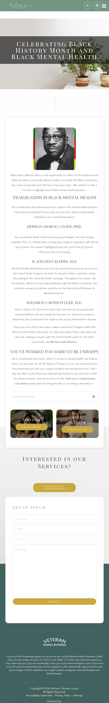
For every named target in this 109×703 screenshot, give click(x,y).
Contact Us (77, 429)
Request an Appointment (54, 487)
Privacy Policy (63, 695)
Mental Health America (64, 342)
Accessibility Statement (39, 695)
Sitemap (78, 695)
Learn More (31, 426)
